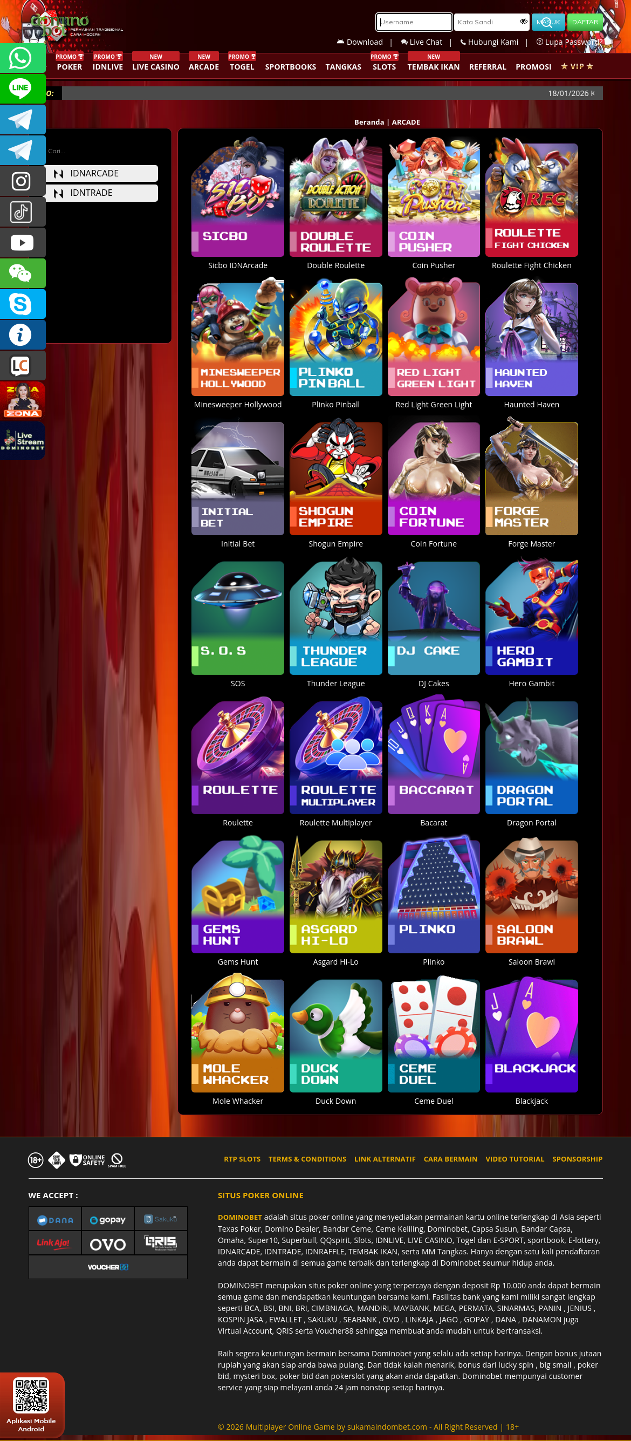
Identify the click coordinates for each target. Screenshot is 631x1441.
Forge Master (531, 538)
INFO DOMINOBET (23, 335)
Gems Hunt (237, 956)
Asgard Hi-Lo (336, 956)
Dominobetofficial (23, 119)
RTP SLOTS (242, 1159)
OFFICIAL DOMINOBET (23, 304)
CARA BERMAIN (451, 1159)
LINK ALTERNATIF (385, 1159)
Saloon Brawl (531, 956)
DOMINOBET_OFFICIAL (23, 150)
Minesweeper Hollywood (237, 398)
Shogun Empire (336, 538)
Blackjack (531, 1095)
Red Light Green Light (434, 398)
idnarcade (86, 173)
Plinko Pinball (336, 398)
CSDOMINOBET (23, 89)
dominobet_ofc (23, 181)
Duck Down (336, 1095)
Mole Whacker (237, 1095)
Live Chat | (431, 42)
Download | (369, 42)
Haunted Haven (531, 398)
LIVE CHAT (23, 365)
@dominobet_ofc (23, 212)
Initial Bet (237, 538)
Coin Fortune (434, 538)
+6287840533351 (23, 58)
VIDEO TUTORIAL (515, 1159)
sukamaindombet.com (387, 1427)
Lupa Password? (569, 42)
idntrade (83, 193)
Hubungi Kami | (499, 42)
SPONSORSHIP (577, 1159)
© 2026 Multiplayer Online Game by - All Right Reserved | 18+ (368, 1427)
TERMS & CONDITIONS (307, 1159)
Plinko (434, 956)
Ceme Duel (434, 1095)
